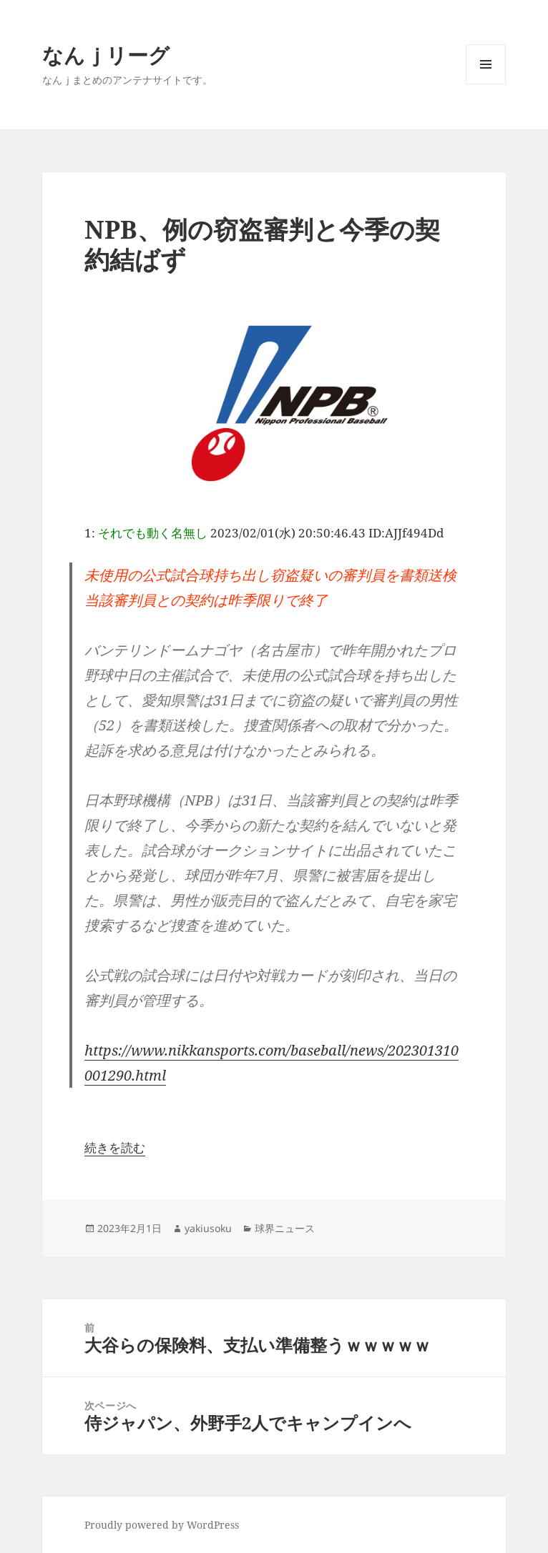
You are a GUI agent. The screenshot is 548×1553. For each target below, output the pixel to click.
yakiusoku (208, 1228)
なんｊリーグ (106, 55)
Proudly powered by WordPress (161, 1525)
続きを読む (114, 1147)
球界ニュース (285, 1228)
